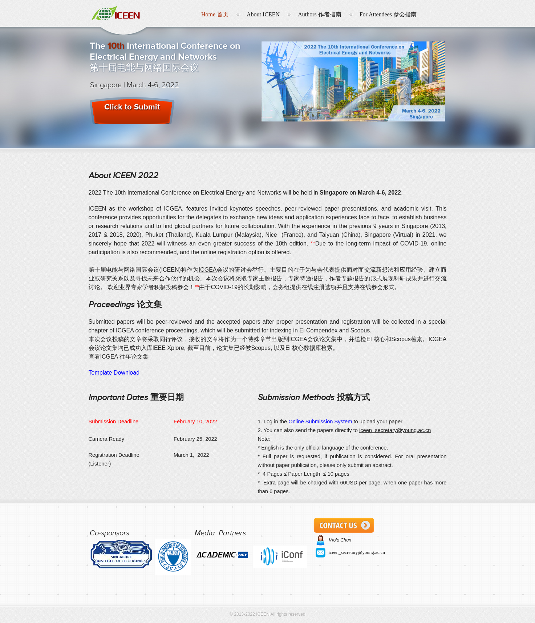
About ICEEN (263, 14)
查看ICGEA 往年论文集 (119, 357)
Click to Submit (132, 106)
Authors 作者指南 (319, 14)
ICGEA (173, 208)
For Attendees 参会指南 (388, 14)
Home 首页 (214, 14)
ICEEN (123, 12)
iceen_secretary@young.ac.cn (395, 430)
